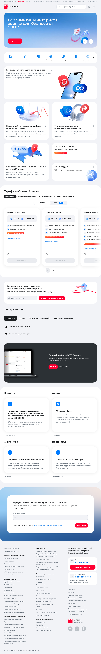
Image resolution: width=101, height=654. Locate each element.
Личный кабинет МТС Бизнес (79, 583)
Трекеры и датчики (42, 628)
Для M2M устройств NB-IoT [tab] (66, 197)
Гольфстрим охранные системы (14, 627)
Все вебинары (58, 477)
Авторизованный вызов (43, 593)
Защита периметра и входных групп (15, 636)
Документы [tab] (10, 318)
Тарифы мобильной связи (12, 582)
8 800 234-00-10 (74, 2)
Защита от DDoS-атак (42, 560)
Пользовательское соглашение (77, 609)
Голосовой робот (41, 585)
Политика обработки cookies (77, 601)
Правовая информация (75, 615)
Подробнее (63, 366)
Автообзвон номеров (42, 596)
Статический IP (8, 575)
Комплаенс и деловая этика (76, 606)
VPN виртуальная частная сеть (13, 572)
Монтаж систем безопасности (13, 625)
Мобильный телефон (19, 514)
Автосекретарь (40, 577)
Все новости (9, 435)
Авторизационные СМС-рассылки (46, 613)
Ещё (28, 2)
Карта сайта (71, 604)
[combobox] (23, 298)
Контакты (71, 593)
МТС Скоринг (40, 591)
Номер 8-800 (8, 587)
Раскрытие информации (75, 595)
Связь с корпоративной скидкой (14, 612)
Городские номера (9, 598)
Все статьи (9, 477)
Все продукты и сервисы (11, 549)
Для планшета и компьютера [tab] (27, 197)
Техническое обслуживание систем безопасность (15, 642)
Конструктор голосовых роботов (46, 599)
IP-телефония (8, 590)
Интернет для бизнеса (11, 558)
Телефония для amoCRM (11, 607)
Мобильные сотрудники (43, 580)
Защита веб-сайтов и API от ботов (46, 554)
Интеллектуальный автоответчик (14, 601)
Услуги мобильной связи (11, 551)
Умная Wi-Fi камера (10, 633)
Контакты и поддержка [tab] (63, 318)
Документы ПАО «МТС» (75, 598)
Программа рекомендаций (76, 612)
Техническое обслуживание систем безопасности (47, 563)
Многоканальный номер (11, 604)
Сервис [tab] (22, 318)
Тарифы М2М (40, 625)
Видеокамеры (8, 622)
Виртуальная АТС (9, 585)
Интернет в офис (9, 561)
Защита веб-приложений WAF (45, 557)
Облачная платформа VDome (45, 570)
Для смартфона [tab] (10, 197)
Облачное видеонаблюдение (13, 619)
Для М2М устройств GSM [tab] (47, 197)
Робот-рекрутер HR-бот (43, 602)
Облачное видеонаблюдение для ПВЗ (15, 638)
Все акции (57, 435)
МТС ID (38, 607)
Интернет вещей (9, 569)
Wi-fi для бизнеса (9, 564)
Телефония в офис (9, 593)
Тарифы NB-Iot (40, 622)
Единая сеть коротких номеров (13, 596)
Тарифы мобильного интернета (14, 567)
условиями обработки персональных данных (48, 525)
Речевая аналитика (42, 588)
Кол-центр (39, 610)
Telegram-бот (83, 581)
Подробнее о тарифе (13, 238)
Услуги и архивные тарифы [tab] (39, 318)
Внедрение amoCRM (42, 615)
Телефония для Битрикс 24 (12, 609)
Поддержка (73, 581)
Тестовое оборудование (43, 631)
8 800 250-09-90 (83, 577)
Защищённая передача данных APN (47, 567)
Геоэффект (39, 582)
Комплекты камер (9, 630)
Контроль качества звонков (44, 604)
